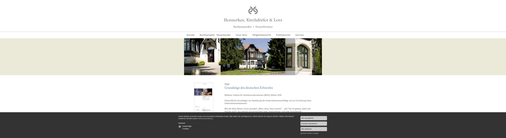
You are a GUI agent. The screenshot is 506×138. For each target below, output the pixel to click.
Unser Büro (241, 35)
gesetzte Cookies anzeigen (309, 133)
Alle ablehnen (306, 129)
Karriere (300, 35)
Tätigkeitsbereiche (261, 35)
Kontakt (191, 35)
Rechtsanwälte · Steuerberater (215, 35)
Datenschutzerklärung (205, 118)
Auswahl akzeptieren (309, 124)
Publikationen (283, 35)
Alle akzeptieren (307, 118)
